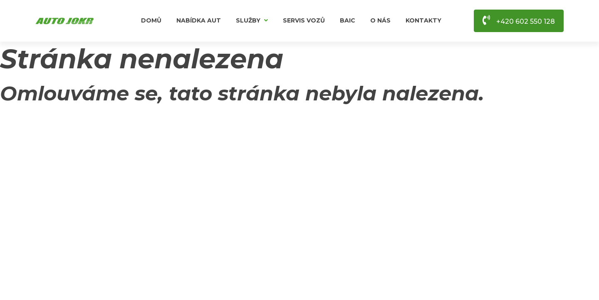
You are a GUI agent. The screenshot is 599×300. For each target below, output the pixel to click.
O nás (380, 20)
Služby (252, 20)
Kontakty (423, 20)
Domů (151, 20)
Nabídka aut (198, 20)
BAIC (347, 20)
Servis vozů (304, 20)
